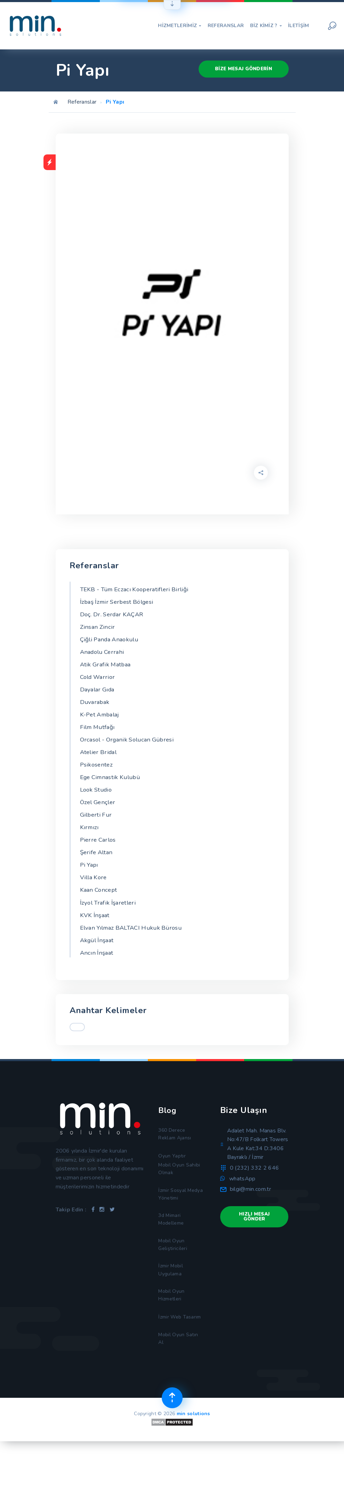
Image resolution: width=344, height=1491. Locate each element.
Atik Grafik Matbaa (107, 668)
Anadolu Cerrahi (104, 655)
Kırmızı (89, 839)
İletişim (298, 25)
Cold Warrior (99, 682)
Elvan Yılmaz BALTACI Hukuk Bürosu (135, 944)
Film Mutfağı (99, 734)
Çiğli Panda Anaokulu (112, 642)
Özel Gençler (99, 813)
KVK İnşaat (95, 931)
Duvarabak (95, 708)
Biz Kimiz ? (266, 25)
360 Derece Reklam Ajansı (176, 1153)
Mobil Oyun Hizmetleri (172, 1330)
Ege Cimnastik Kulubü (112, 787)
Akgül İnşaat (98, 957)
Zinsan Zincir (98, 629)
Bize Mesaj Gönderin (241, 68)
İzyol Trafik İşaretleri (110, 918)
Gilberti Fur (97, 826)
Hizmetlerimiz (179, 25)
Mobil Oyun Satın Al (179, 1386)
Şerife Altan (97, 865)
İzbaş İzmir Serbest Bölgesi (120, 603)
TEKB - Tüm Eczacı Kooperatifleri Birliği (138, 589)
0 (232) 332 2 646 (254, 1186)
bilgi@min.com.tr (250, 1208)
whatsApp (242, 1197)
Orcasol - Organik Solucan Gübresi (131, 747)
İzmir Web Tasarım (171, 1358)
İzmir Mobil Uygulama (172, 1302)
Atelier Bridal (100, 760)
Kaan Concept (100, 905)
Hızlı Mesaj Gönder (254, 1235)
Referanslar (226, 25)
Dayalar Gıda (99, 694)
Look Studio (97, 800)
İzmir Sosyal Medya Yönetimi (178, 1219)
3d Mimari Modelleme (172, 1247)
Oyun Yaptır (172, 1177)
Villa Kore (94, 892)
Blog (168, 1129)
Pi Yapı (90, 879)
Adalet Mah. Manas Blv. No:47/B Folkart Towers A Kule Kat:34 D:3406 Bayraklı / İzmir (257, 1162)
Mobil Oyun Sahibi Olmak (180, 1191)
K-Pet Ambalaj (101, 721)
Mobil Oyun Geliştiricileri (173, 1275)
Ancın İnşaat (97, 971)
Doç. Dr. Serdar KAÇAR (114, 616)
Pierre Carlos (99, 852)
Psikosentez (97, 773)
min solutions (193, 1463)
